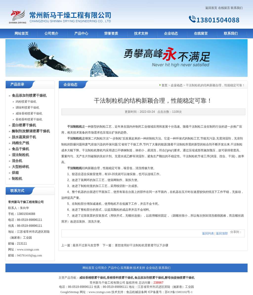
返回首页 (211, 8)
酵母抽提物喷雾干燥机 (179, 277)
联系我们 (237, 8)
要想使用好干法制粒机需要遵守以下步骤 (141, 245)
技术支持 (141, 33)
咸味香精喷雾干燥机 (29, 113)
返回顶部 (222, 233)
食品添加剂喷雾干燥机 (149, 277)
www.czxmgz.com (28, 249)
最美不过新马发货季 (86, 245)
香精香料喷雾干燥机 (29, 119)
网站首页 (21, 33)
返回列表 (208, 233)
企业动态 (171, 33)
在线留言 (224, 8)
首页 (165, 85)
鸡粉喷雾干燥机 (26, 101)
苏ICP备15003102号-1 (179, 292)
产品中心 (81, 33)
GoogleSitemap (70, 292)
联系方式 (17, 191)
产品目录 (17, 84)
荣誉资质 (111, 33)
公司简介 (51, 33)
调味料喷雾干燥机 (27, 107)
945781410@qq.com (29, 255)
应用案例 (126, 268)
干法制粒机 (74, 138)
